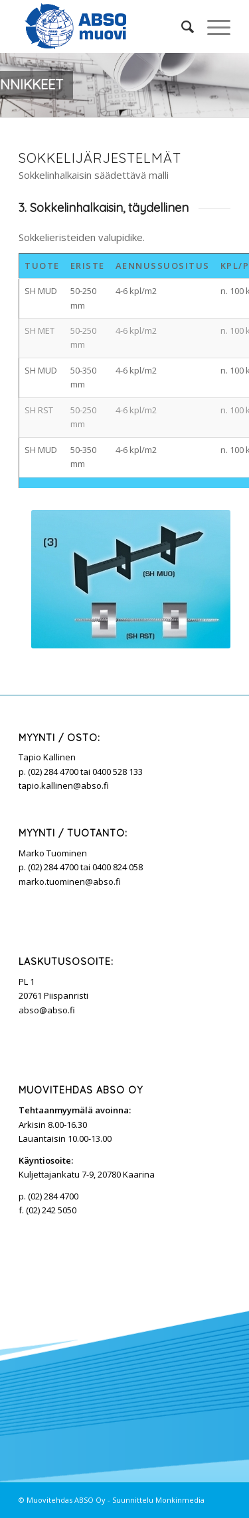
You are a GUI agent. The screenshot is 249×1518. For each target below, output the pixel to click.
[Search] (181, 26)
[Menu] (212, 26)
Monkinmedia (180, 1500)
